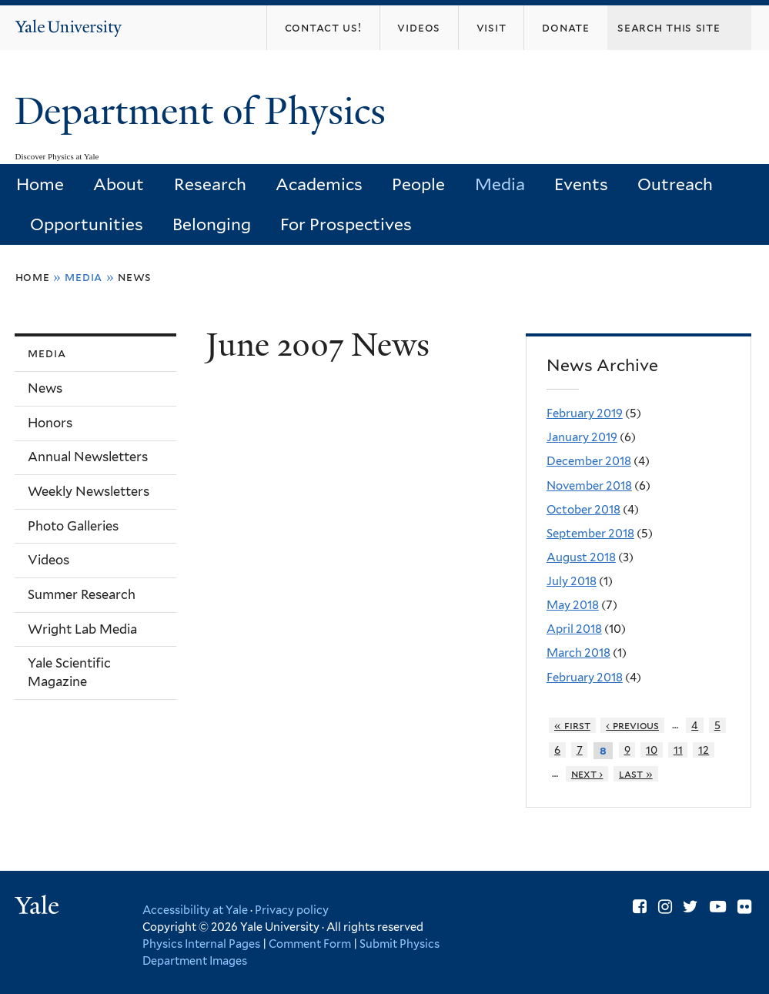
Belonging (211, 224)
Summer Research (81, 594)
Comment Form (310, 943)
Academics (319, 184)
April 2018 (574, 629)
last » (636, 774)
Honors (50, 422)
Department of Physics (205, 111)
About (118, 184)
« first (572, 725)
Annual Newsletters (88, 456)
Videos (48, 559)
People (418, 184)
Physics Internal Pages (201, 943)
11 (678, 750)
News (135, 276)
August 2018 (581, 557)
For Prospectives (346, 224)
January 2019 (582, 437)
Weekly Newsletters (88, 491)
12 (703, 750)
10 (651, 750)
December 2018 (589, 461)
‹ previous (632, 725)
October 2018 (583, 510)
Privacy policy (292, 909)
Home (40, 184)
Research (210, 184)
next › (587, 774)
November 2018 (589, 486)
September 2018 (590, 534)
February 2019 (585, 413)
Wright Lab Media (82, 629)
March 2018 (578, 653)
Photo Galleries (73, 526)
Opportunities (86, 224)
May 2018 (573, 605)
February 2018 (585, 677)
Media (500, 184)
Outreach (675, 184)
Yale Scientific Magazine (69, 672)
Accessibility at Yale (195, 909)
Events (581, 184)
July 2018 (572, 581)
